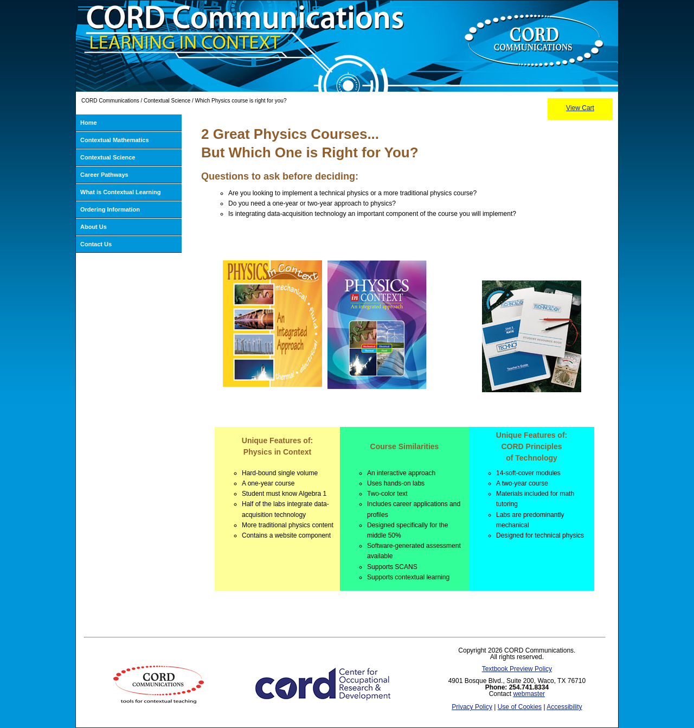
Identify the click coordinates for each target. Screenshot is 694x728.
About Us (93, 226)
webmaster (529, 694)
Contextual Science (107, 157)
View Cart (580, 108)
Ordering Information (110, 209)
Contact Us (96, 244)
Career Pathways (104, 174)
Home (88, 122)
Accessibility (564, 707)
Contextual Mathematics (114, 140)
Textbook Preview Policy (517, 669)
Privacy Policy (472, 707)
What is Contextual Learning (120, 192)
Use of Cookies (520, 707)
